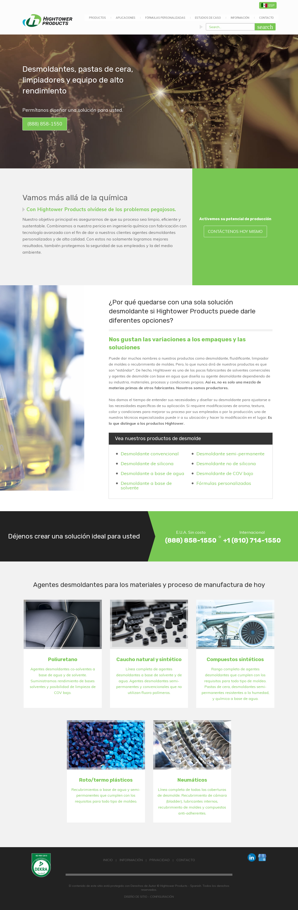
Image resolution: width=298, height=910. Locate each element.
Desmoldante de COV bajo (224, 473)
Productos (97, 17)
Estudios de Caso (208, 17)
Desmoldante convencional (150, 453)
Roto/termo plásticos (106, 780)
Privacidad (159, 860)
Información (240, 17)
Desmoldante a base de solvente (146, 485)
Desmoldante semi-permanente (230, 453)
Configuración (162, 896)
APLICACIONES (125, 17)
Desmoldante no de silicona (226, 463)
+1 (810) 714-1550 (252, 540)
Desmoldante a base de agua (152, 473)
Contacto (266, 17)
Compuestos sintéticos (235, 659)
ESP (268, 5)
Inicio (108, 860)
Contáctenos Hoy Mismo (235, 231)
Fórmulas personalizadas (223, 483)
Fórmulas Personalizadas (165, 17)
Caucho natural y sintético (149, 659)
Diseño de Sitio (135, 896)
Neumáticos (192, 780)
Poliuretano (62, 659)
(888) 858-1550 (44, 124)
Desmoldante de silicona (147, 463)
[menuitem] (97, 17)
